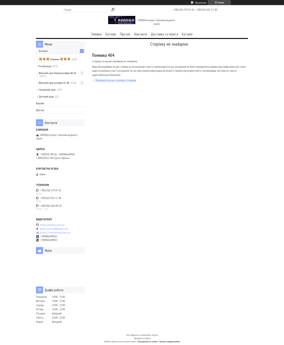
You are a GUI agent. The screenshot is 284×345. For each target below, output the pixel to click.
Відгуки (40, 103)
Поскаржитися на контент (148, 341)
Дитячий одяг (46, 96)
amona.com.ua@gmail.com (53, 228)
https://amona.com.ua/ (52, 225)
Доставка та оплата (164, 34)
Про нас (125, 34)
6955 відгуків (200, 2)
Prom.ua (155, 335)
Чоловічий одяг (47, 89)
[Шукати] (113, 9)
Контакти (140, 34)
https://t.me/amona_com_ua (55, 232)
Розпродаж (45, 66)
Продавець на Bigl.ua (142, 338)
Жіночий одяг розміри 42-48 (54, 83)
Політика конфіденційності (169, 341)
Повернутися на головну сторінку (115, 80)
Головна (96, 34)
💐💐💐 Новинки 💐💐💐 (55, 59)
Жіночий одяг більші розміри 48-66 (57, 73)
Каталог (110, 34)
